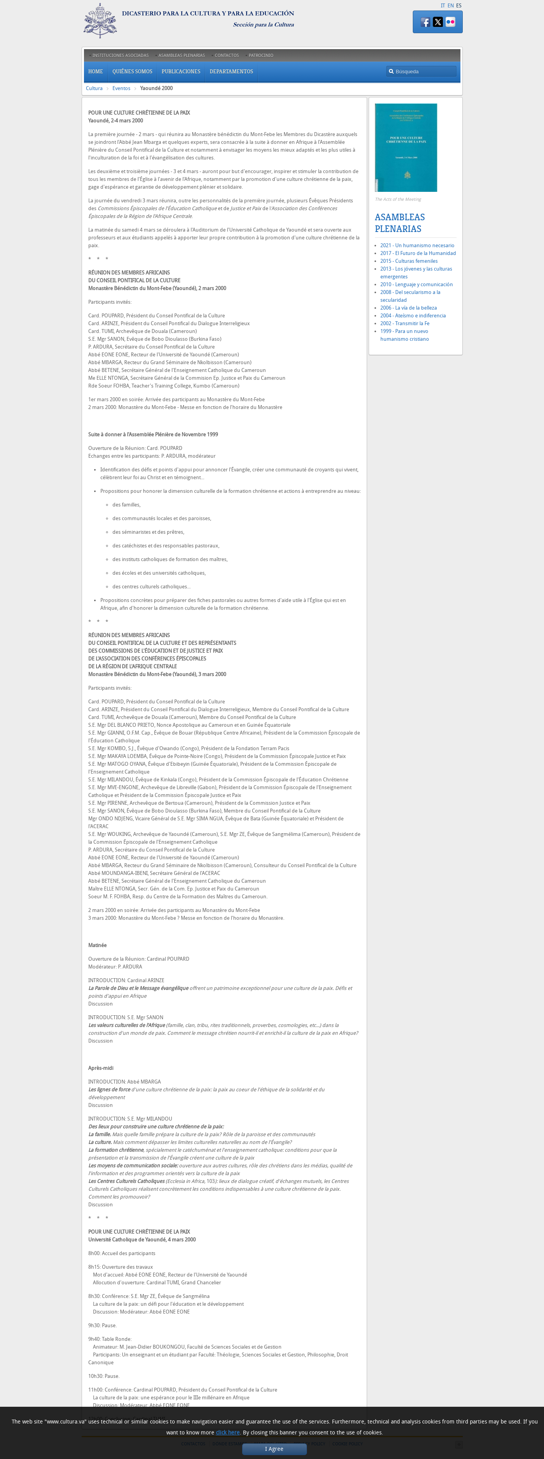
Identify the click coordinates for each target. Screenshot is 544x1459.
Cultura (94, 88)
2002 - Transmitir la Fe (405, 323)
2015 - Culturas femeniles (409, 261)
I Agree (274, 1449)
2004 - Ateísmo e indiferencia (413, 316)
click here (228, 1432)
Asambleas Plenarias (400, 223)
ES (459, 6)
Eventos (121, 88)
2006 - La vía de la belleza (408, 308)
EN (451, 6)
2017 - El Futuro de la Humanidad (418, 253)
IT (443, 6)
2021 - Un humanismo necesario (417, 245)
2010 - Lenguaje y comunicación (416, 284)
